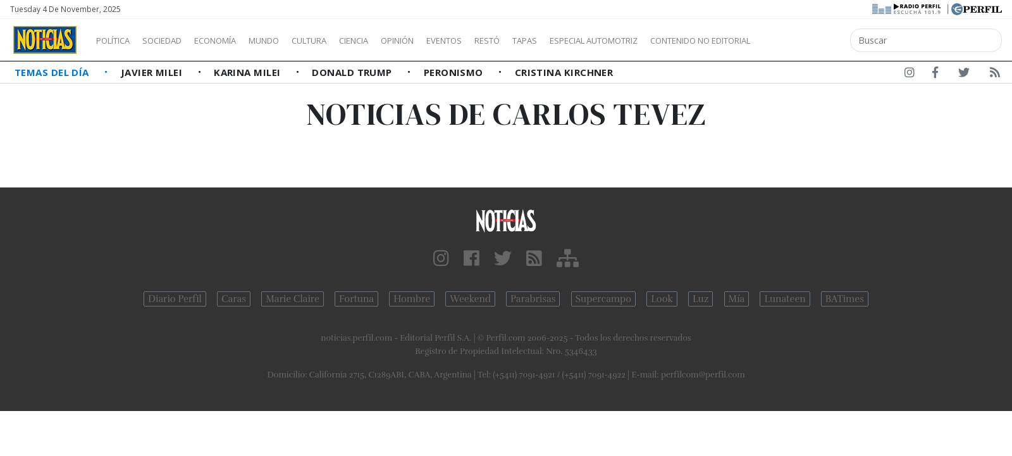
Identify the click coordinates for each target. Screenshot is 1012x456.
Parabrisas (532, 299)
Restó (553, 40)
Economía (236, 40)
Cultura (345, 40)
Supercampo (604, 299)
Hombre (411, 299)
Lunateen (784, 299)
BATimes (844, 299)
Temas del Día (53, 72)
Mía (737, 299)
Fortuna (356, 299)
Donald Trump (353, 72)
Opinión (449, 40)
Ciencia (397, 40)
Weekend (470, 299)
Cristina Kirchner (564, 72)
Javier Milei (153, 72)
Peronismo (455, 72)
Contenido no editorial (808, 40)
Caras (233, 299)
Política (117, 40)
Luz (700, 299)
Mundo (293, 40)
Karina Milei (248, 72)
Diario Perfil (175, 299)
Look (662, 299)
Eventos (504, 40)
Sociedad (175, 40)
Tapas (596, 40)
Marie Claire (292, 299)
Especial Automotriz (678, 40)
